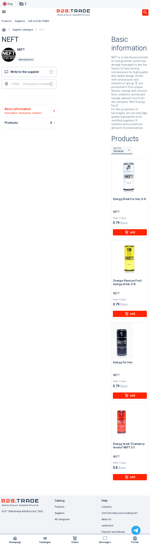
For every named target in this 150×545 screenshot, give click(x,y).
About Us (106, 519)
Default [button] (119, 151)
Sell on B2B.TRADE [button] (38, 21)
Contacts (107, 506)
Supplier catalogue (22, 29)
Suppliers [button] (20, 21)
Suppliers (59, 513)
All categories (62, 519)
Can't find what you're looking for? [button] (120, 513)
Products (59, 506)
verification (107, 525)
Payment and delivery (113, 532)
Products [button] (7, 21)
